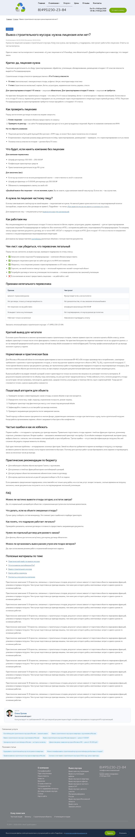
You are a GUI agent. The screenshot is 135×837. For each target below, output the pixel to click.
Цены (75, 3)
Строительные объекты (43, 816)
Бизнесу (28, 816)
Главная (41, 3)
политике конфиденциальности (76, 833)
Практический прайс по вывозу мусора (24, 561)
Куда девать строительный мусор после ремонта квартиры (23, 751)
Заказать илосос (75, 806)
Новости (41, 778)
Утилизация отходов (62, 816)
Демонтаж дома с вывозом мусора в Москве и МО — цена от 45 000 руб (73, 742)
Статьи (15, 19)
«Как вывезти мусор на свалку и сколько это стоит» (88, 206)
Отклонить (123, 833)
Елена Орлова (21, 713)
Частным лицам (16, 816)
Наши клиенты (43, 776)
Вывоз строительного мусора (20, 569)
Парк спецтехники (45, 773)
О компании (53, 3)
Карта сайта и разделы (17, 573)
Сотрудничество (44, 786)
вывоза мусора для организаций (56, 211)
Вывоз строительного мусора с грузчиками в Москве (21, 738)
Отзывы (85, 3)
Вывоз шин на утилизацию (79, 771)
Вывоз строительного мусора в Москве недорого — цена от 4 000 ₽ (65, 738)
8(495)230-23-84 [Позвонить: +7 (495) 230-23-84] (52, 9)
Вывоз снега (73, 804)
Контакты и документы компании (21, 577)
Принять (110, 833)
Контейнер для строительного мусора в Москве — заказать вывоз (26, 733)
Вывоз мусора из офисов (78, 781)
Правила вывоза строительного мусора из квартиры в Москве (24, 756)
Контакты (96, 3)
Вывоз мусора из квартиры (79, 779)
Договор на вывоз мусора (47, 791)
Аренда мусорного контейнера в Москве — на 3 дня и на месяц (25, 742)
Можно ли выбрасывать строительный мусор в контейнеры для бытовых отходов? (75, 751)
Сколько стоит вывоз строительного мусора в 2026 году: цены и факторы (74, 756)
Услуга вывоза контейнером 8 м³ (21, 565)
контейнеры (36, 238)
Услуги (66, 3)
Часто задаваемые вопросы (48, 788)
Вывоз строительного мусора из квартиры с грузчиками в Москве (74, 733)
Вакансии (41, 781)
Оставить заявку (118, 10)
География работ (44, 771)
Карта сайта (42, 796)
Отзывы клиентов (44, 783)
